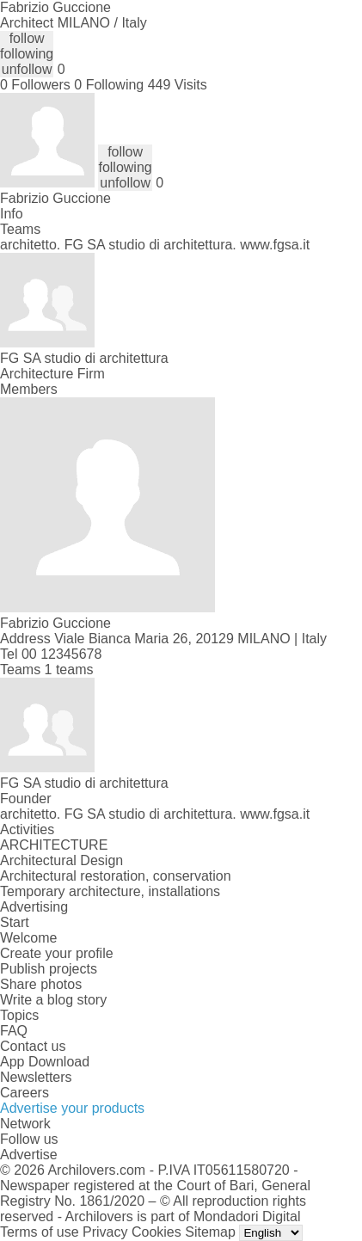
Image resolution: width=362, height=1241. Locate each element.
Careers (24, 1092)
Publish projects (48, 968)
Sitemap (210, 1232)
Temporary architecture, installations (110, 891)
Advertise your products (72, 1108)
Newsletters (36, 1077)
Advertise (29, 1154)
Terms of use (39, 1232)
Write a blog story (53, 999)
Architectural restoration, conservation (115, 876)
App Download (44, 1061)
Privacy (105, 1232)
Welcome (28, 938)
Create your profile (57, 953)
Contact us (32, 1046)
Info (11, 213)
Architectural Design (61, 860)
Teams (20, 229)
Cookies (156, 1232)
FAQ (14, 1030)
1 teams (69, 669)
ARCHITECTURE (53, 845)
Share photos (41, 984)
